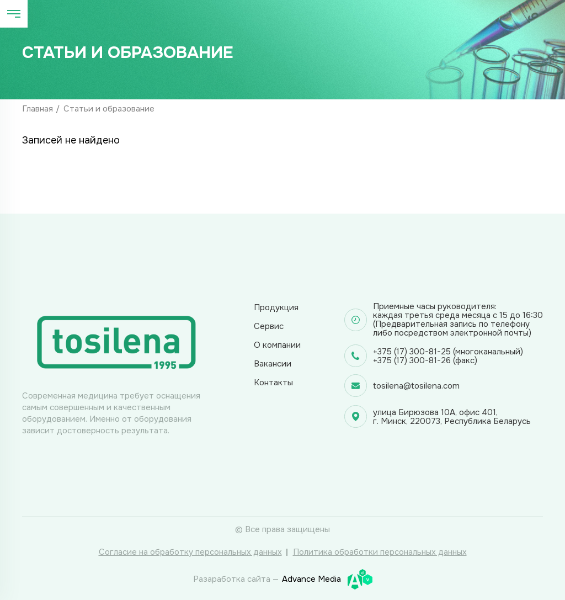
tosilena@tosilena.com (416, 385)
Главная (37, 109)
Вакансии (272, 363)
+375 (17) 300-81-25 (412, 351)
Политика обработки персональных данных (380, 551)
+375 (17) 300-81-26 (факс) (425, 360)
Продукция (276, 307)
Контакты (273, 382)
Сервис (269, 326)
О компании (277, 345)
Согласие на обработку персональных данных (190, 551)
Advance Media (327, 579)
